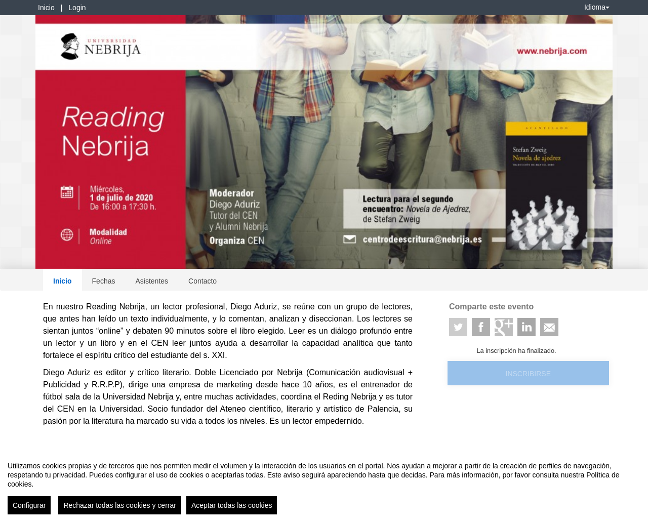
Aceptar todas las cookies (231, 505)
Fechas (103, 281)
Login (77, 8)
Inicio (46, 8)
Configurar (29, 505)
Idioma (597, 7)
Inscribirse (528, 374)
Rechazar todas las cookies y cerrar (119, 505)
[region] (324, 484)
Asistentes (151, 281)
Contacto (202, 281)
